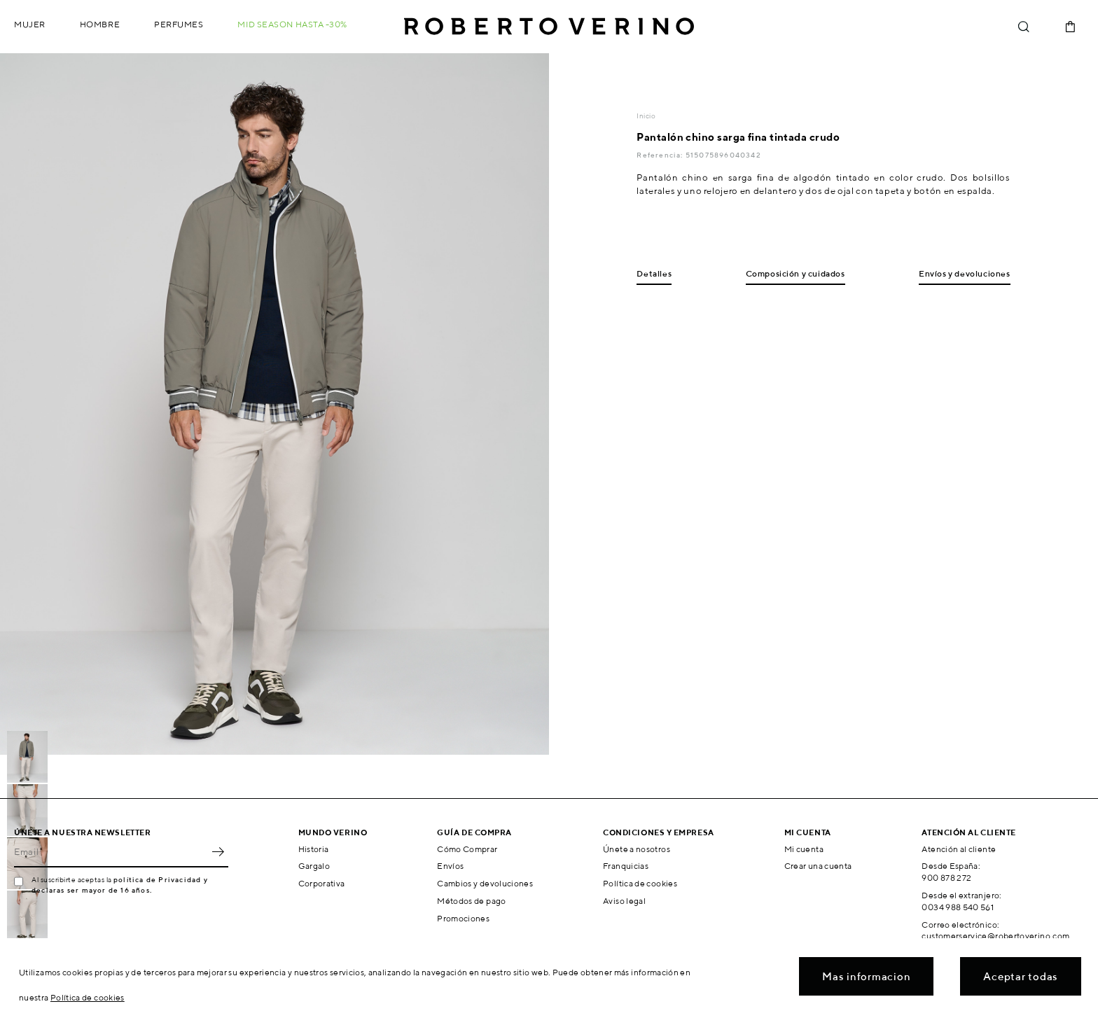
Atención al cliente (959, 849)
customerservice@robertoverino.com (995, 935)
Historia (313, 849)
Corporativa (321, 883)
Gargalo (314, 865)
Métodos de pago (471, 900)
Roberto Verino (549, 26)
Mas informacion (866, 976)
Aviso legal (624, 900)
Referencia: (661, 155)
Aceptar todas (1020, 976)
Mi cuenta (804, 849)
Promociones (463, 918)
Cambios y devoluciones (485, 883)
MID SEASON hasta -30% (292, 24)
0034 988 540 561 (958, 907)
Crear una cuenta (818, 865)
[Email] (110, 852)
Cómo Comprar (467, 849)
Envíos (450, 865)
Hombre (100, 24)
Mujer (30, 24)
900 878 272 (946, 877)
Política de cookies (640, 883)
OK (217, 852)
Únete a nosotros (636, 849)
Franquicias (625, 865)
